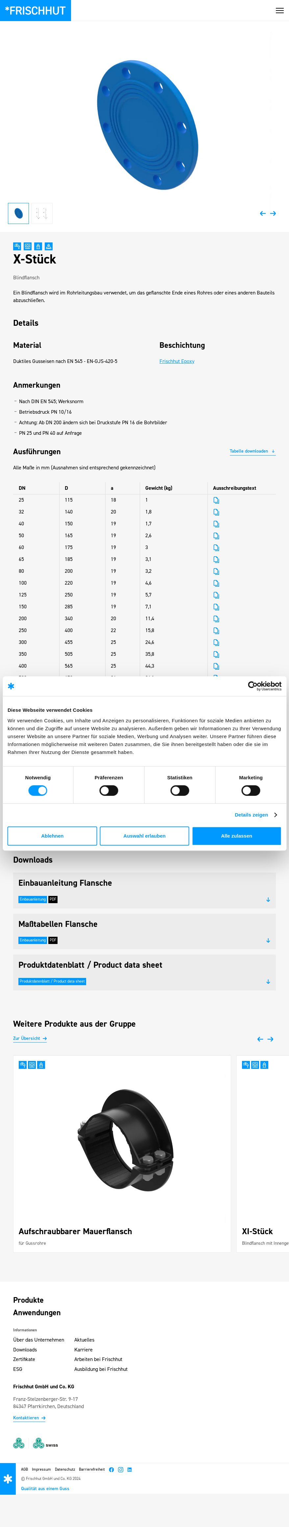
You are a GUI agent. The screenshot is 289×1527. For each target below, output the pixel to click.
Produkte (28, 1300)
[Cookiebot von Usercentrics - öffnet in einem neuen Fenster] (252, 686)
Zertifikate (24, 1360)
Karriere (83, 1350)
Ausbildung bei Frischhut (101, 1370)
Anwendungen (37, 1313)
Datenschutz (65, 1469)
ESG (17, 1370)
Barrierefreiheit (92, 1469)
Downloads (25, 1350)
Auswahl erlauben (144, 836)
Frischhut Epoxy (176, 361)
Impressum (41, 1469)
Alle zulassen (236, 836)
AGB (24, 1469)
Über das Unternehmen (38, 1340)
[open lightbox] (144, 126)
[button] (280, 10)
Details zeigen (251, 815)
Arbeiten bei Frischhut (98, 1360)
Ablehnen (52, 836)
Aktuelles (84, 1340)
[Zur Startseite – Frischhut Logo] (35, 10)
